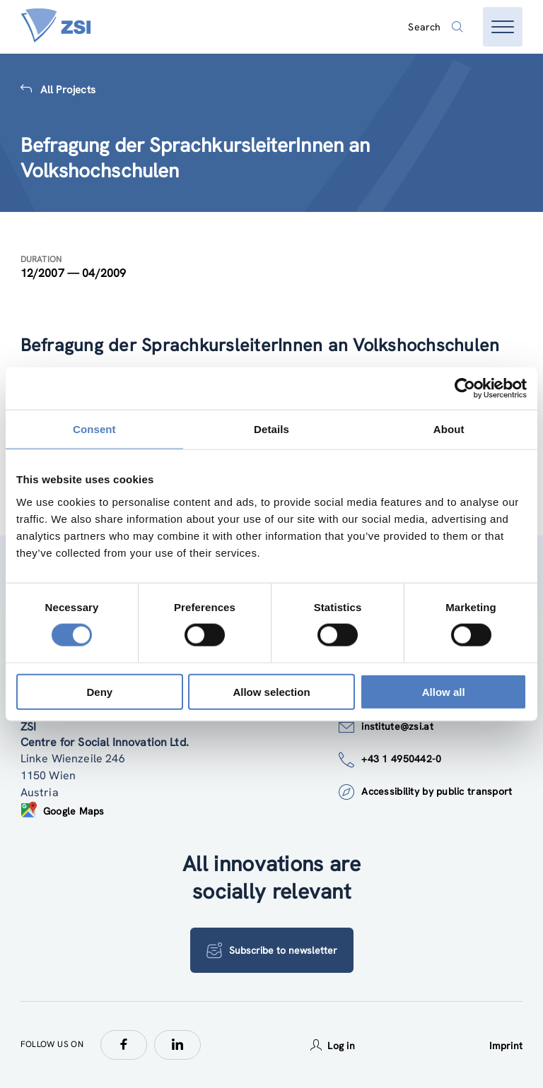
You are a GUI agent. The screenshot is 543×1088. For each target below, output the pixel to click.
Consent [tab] (94, 429)
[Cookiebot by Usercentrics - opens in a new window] (465, 388)
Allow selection (271, 691)
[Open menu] (502, 27)
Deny (99, 691)
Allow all (443, 691)
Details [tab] (271, 429)
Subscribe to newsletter (271, 950)
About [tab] (449, 429)
